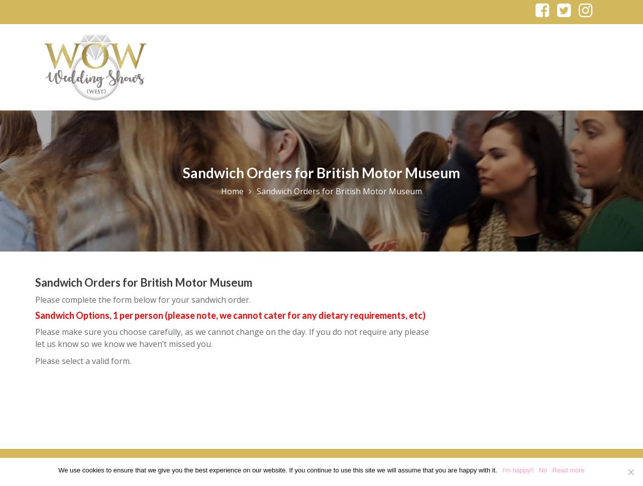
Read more (568, 470)
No (543, 470)
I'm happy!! (518, 470)
